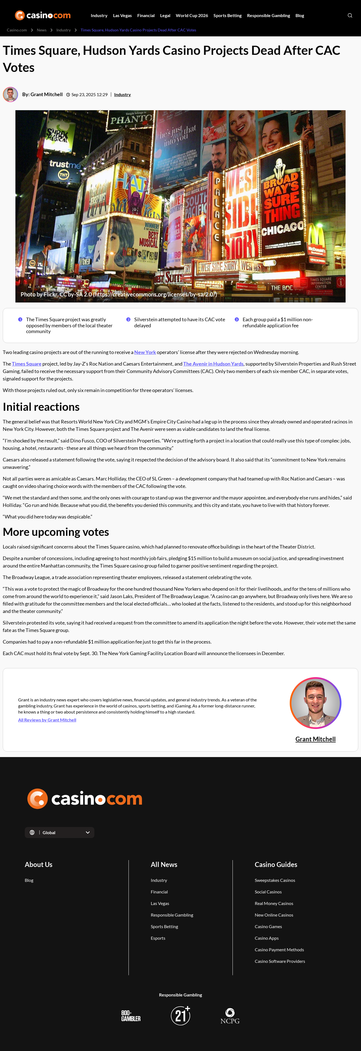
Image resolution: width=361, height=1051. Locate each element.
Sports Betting (164, 926)
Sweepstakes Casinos (275, 880)
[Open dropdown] (59, 832)
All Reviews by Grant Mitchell (47, 719)
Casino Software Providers (280, 961)
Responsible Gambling (172, 914)
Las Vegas (160, 903)
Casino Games (268, 926)
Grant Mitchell (47, 94)
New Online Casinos (274, 914)
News (42, 30)
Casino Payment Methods (279, 949)
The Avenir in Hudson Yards (213, 364)
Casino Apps (267, 938)
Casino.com (17, 30)
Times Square (27, 364)
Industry (63, 30)
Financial (159, 891)
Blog (29, 880)
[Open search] (350, 15)
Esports (158, 938)
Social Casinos (268, 891)
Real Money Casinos (274, 903)
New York (145, 352)
